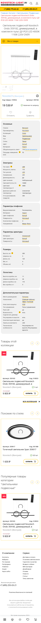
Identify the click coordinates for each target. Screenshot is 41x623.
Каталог (12, 13)
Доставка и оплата (29, 557)
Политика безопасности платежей (20, 592)
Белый (24, 144)
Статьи (25, 576)
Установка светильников (31, 559)
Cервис (26, 553)
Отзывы (25, 571)
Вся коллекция (31, 401)
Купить (31, 393)
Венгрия (19, 96)
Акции (4, 569)
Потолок (25, 297)
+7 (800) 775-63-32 (11, 9)
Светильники (22, 13)
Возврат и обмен (28, 564)
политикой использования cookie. (21, 607)
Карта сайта (6, 571)
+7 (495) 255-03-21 (29, 9)
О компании (8, 553)
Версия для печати (37, 96)
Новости (26, 574)
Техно (24, 141)
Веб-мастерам (27, 567)
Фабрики (5, 559)
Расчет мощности (31, 149)
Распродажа (6, 564)
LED (23, 167)
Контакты (5, 557)
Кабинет (32, 299)
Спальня (25, 299)
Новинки (5, 567)
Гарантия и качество (30, 562)
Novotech (7, 95)
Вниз (29, 224)
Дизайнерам (27, 569)
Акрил (24, 147)
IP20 (23, 304)
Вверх (24, 224)
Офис (24, 302)
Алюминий (26, 236)
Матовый (25, 218)
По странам (6, 562)
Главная (4, 13)
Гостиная (30, 302)
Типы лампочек (28, 578)
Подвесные (34, 13)
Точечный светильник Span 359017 (19, 449)
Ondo (24, 133)
